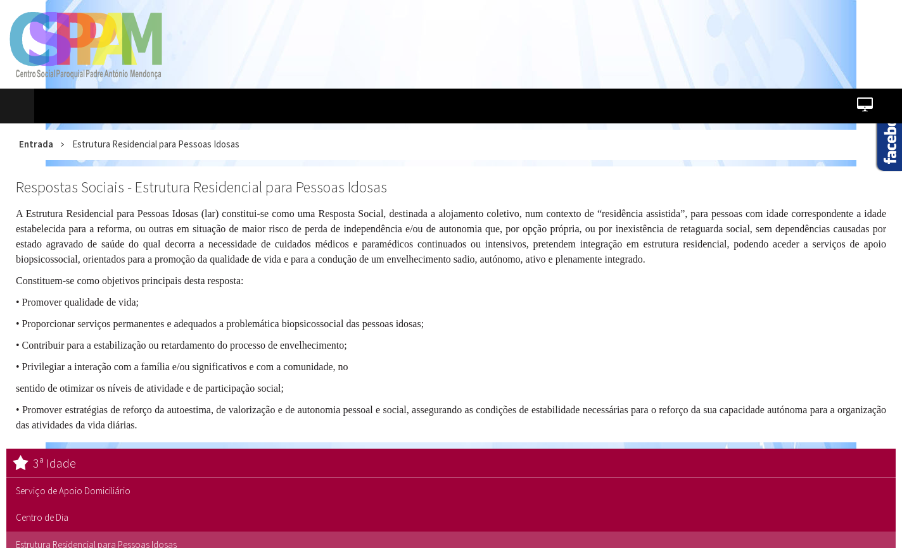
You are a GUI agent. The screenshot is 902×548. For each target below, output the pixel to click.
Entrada (36, 144)
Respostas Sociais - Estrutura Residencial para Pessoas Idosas (201, 187)
